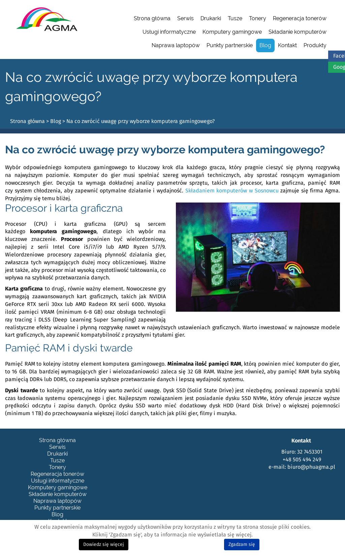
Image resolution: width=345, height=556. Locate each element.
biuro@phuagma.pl (311, 467)
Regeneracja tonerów (299, 18)
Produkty (315, 45)
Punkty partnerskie (230, 45)
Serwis (185, 18)
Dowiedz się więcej (103, 544)
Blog (265, 45)
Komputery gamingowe (232, 32)
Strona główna (152, 18)
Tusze (235, 18)
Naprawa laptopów (176, 45)
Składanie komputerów (297, 32)
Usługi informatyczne (169, 32)
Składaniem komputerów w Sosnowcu (232, 190)
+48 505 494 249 (302, 459)
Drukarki (210, 18)
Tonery (257, 18)
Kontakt (287, 45)
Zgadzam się (241, 544)
